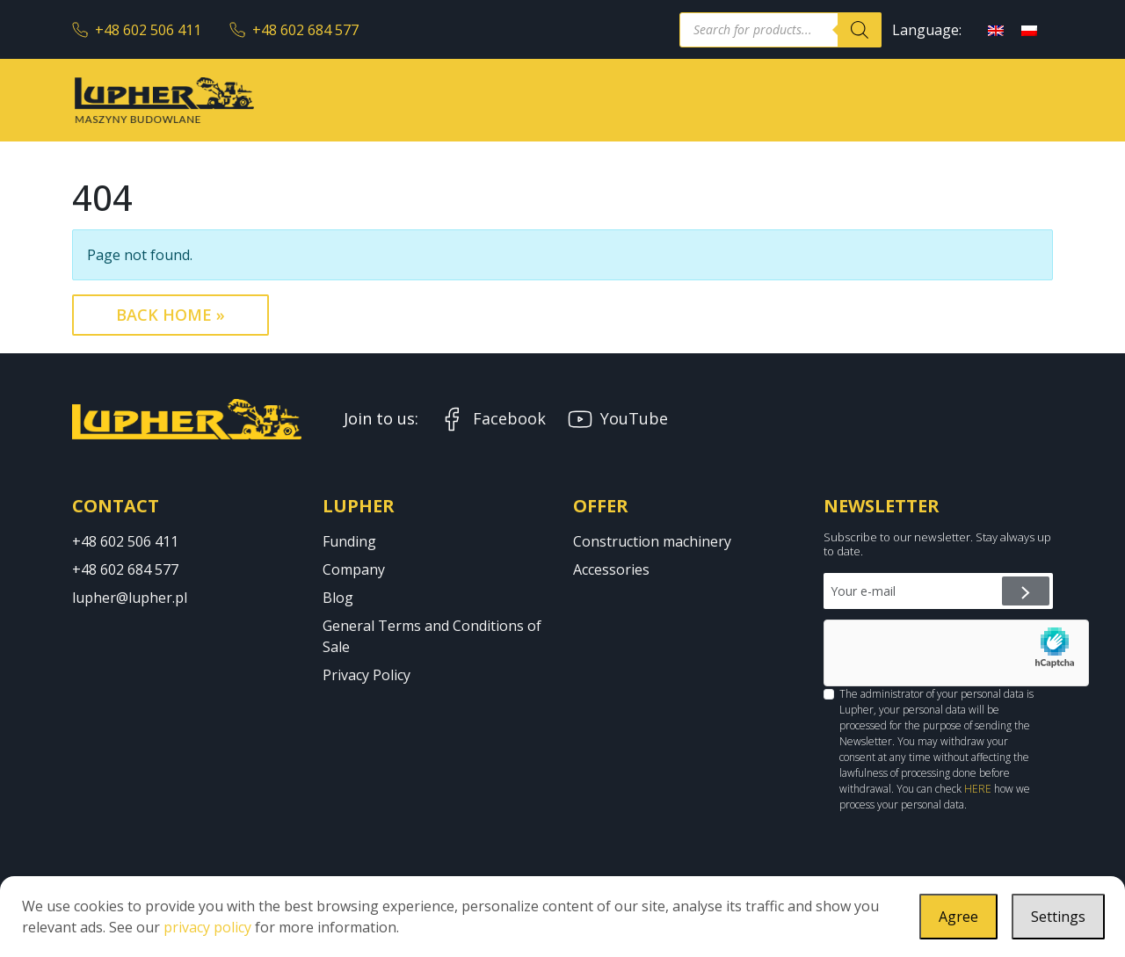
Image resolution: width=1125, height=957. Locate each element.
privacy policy (207, 927)
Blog (338, 597)
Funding (349, 541)
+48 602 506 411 (136, 30)
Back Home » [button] (170, 314)
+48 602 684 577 (294, 30)
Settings (1058, 916)
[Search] (860, 29)
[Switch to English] (995, 29)
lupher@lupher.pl (129, 597)
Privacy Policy (366, 675)
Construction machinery (652, 541)
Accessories (611, 569)
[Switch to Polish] (1029, 29)
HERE (977, 788)
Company (354, 569)
